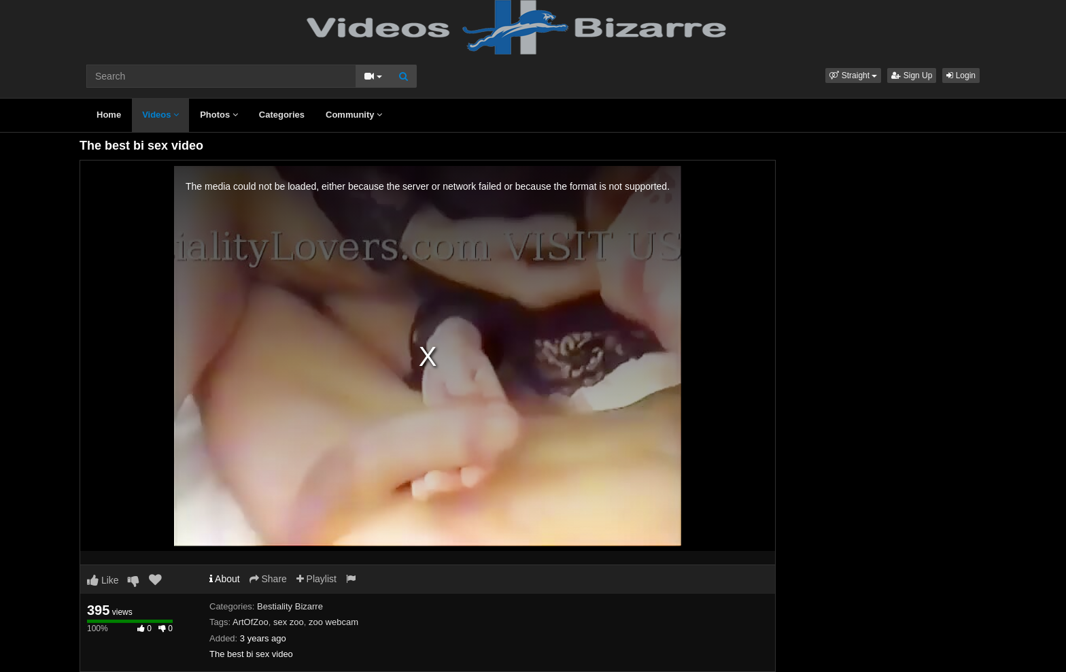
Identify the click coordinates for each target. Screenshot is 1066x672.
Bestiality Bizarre (290, 606)
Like (103, 580)
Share (268, 578)
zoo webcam (333, 622)
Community (354, 115)
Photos (219, 115)
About (224, 578)
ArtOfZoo (251, 622)
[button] (853, 75)
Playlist (316, 578)
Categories (282, 115)
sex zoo (288, 622)
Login (961, 75)
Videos (160, 115)
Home (109, 115)
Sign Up (911, 75)
